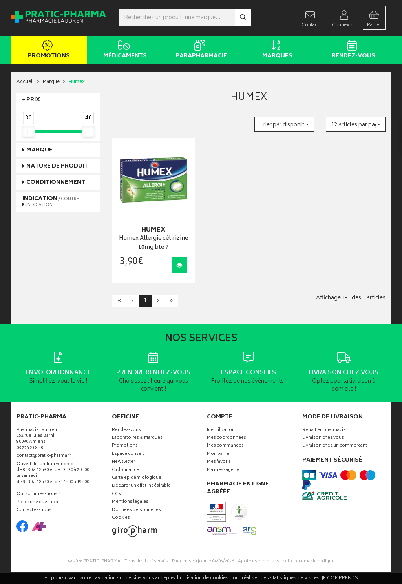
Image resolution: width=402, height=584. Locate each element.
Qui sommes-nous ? (38, 494)
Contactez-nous (33, 510)
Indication (51, 201)
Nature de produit (57, 166)
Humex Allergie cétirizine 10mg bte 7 (153, 243)
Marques (276, 50)
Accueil (25, 82)
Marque (51, 82)
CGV (117, 494)
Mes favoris (219, 462)
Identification (221, 430)
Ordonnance (125, 470)
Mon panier (219, 454)
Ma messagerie (223, 470)
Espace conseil (128, 454)
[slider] (28, 131)
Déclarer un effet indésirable (141, 486)
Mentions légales (130, 502)
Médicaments (123, 50)
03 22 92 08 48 (29, 448)
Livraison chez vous (323, 438)
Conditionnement (55, 182)
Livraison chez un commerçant (334, 446)
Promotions (47, 50)
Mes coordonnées (226, 438)
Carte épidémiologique (136, 478)
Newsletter (123, 462)
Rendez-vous (352, 50)
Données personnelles (136, 510)
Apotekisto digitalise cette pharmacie (286, 561)
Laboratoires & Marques (137, 438)
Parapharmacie (199, 50)
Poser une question (37, 502)
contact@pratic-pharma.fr (43, 457)
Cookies (121, 518)
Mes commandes (225, 446)
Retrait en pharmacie (324, 430)
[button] (284, 124)
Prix (33, 100)
